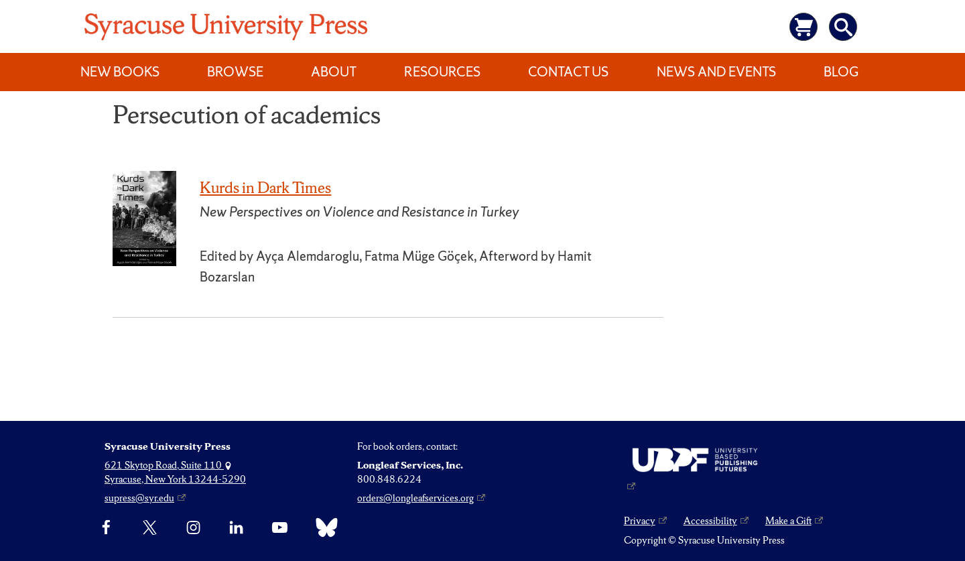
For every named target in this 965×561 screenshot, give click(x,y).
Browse (235, 71)
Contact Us (568, 71)
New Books (119, 71)
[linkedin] (236, 527)
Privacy (639, 521)
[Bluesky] (323, 527)
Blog (841, 71)
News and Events (716, 71)
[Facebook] (106, 527)
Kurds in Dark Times (265, 188)
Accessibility (710, 521)
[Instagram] (193, 527)
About (334, 71)
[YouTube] (280, 527)
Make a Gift (788, 521)
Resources (442, 71)
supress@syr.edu (139, 498)
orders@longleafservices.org (415, 498)
